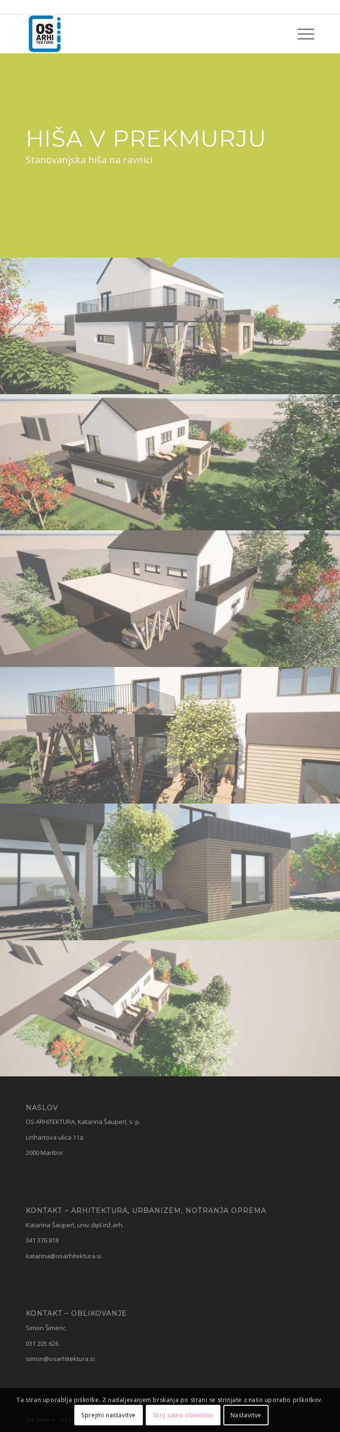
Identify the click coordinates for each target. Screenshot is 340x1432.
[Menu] (301, 34)
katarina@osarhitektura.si (63, 1256)
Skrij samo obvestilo (183, 1415)
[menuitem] (301, 34)
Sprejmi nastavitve (108, 1415)
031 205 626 (42, 1343)
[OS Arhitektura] (141, 34)
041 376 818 (42, 1240)
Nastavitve (245, 1415)
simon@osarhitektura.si (60, 1358)
